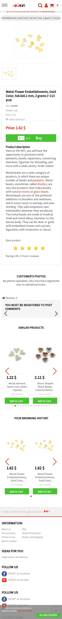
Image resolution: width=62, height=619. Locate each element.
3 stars (29, 248)
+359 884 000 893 (47, 12)
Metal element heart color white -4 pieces (17, 387)
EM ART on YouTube (15, 580)
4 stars (36, 248)
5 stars (42, 248)
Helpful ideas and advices (15, 557)
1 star (15, 248)
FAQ (24, 529)
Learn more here (25, 610)
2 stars (22, 248)
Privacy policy (9, 533)
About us (6, 529)
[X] (3, 608)
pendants (38, 180)
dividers (42, 184)
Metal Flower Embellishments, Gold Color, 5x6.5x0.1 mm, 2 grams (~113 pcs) (17, 477)
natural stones (21, 191)
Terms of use (8, 537)
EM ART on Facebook (16, 573)
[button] (12, 405)
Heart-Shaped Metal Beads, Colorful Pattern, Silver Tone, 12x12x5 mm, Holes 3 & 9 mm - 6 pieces (45, 387)
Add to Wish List (15, 119)
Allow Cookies (48, 615)
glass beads (41, 191)
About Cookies (9, 541)
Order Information (31, 533)
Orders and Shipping (32, 537)
